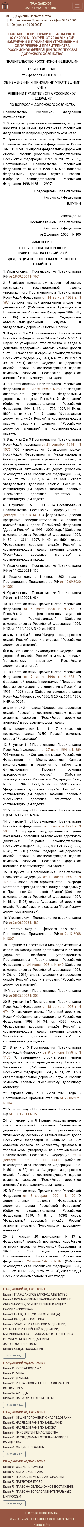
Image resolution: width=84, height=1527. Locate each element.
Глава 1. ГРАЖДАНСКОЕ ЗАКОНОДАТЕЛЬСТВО (35, 1294)
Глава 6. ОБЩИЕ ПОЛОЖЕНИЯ (23, 1349)
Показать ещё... (14, 1355)
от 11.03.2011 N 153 (24, 1114)
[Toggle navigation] (77, 5)
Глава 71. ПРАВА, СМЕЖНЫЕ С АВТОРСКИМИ (33, 1476)
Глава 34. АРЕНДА (15, 1393)
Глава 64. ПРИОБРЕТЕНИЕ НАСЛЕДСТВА (30, 1432)
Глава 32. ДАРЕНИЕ (16, 1378)
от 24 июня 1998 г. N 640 (43, 965)
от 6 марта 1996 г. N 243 (49, 609)
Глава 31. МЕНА (13, 1373)
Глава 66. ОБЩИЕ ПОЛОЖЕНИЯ (23, 1447)
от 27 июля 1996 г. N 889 (61, 750)
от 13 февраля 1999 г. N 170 (49, 1196)
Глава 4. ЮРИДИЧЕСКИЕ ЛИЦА (23, 1319)
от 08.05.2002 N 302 (24, 996)
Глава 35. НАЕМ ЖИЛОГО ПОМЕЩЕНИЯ (29, 1398)
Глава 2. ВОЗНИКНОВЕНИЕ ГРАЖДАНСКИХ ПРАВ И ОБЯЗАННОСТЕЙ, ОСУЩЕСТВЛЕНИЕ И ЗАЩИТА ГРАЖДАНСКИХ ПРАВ (37, 1304)
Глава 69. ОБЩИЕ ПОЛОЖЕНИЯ (23, 1467)
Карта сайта (42, 1524)
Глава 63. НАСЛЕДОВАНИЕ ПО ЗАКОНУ (29, 1427)
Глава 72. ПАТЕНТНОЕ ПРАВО (23, 1481)
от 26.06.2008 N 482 (24, 923)
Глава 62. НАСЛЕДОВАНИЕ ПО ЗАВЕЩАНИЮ (33, 1422)
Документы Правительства (32, 16)
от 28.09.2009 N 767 (24, 276)
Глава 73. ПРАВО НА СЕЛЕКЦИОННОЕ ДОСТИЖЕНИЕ (38, 1486)
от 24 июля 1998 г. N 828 (43, 1261)
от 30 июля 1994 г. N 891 (42, 389)
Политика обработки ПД (42, 1512)
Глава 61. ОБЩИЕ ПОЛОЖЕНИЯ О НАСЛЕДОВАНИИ (37, 1417)
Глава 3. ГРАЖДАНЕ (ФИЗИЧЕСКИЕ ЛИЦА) (31, 1314)
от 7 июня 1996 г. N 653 (49, 677)
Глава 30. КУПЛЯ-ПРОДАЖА (22, 1368)
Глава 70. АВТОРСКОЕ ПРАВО (23, 1471)
